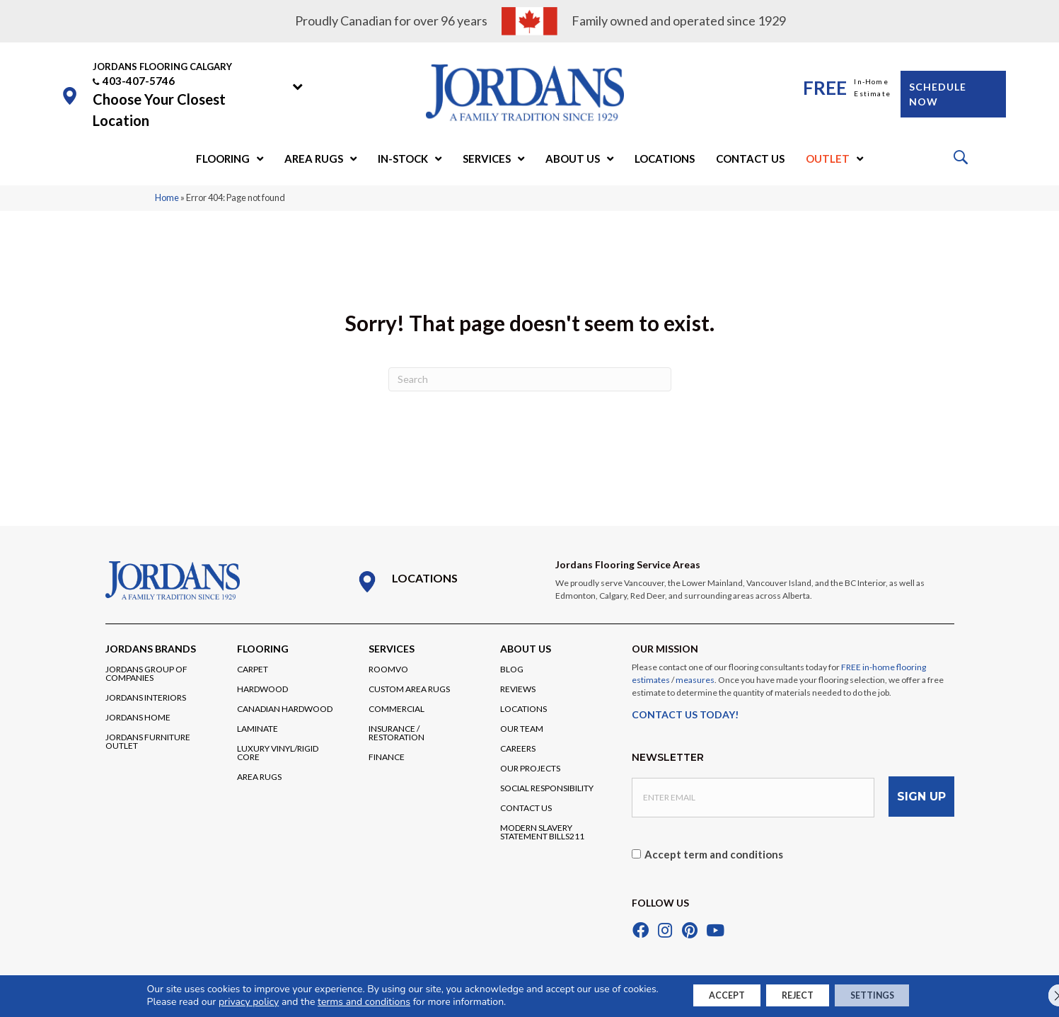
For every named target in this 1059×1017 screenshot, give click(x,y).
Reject (797, 995)
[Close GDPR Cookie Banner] (1036, 995)
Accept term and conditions (713, 847)
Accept (710, 995)
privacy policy (225, 1001)
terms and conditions (340, 1001)
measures (695, 679)
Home (167, 197)
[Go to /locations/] (442, 581)
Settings (888, 995)
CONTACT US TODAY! (685, 714)
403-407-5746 (139, 80)
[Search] (529, 379)
